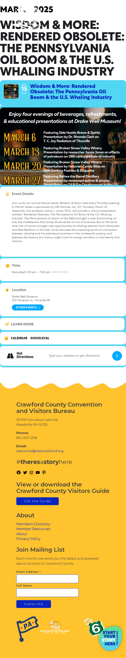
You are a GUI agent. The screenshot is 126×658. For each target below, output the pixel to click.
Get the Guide (37, 501)
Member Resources (33, 529)
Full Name (24, 585)
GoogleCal (39, 338)
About (21, 534)
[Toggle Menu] (112, 19)
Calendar (19, 338)
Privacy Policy (28, 539)
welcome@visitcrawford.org (40, 451)
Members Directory (33, 524)
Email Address (28, 572)
